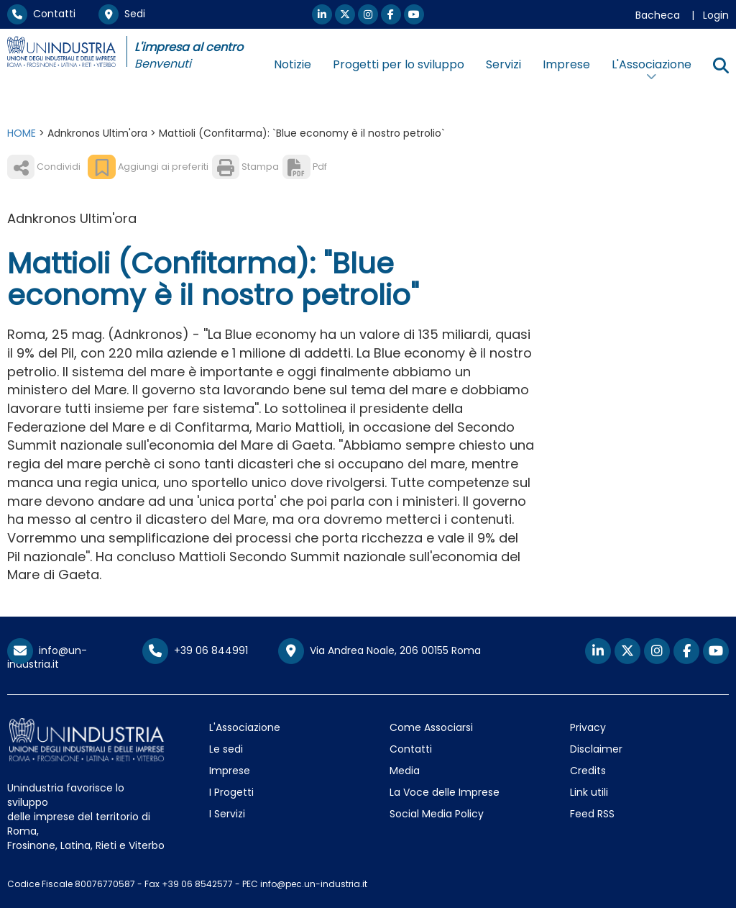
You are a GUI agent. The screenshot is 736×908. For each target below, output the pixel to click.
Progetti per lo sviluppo (398, 64)
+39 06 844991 (195, 650)
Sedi (121, 13)
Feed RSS (592, 814)
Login (716, 15)
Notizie (292, 64)
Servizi (503, 64)
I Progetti (231, 792)
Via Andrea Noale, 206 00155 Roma (379, 651)
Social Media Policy (437, 814)
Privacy (588, 727)
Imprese (566, 64)
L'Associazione (244, 727)
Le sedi (226, 749)
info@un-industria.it (47, 657)
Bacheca (657, 15)
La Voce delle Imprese (445, 792)
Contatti (41, 13)
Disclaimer (596, 749)
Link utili (589, 792)
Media (405, 770)
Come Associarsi (431, 727)
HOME (21, 133)
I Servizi (227, 814)
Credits (588, 770)
